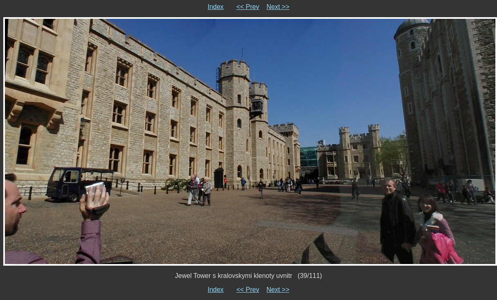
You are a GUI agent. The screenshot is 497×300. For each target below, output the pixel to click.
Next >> (277, 6)
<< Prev (247, 6)
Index (216, 6)
